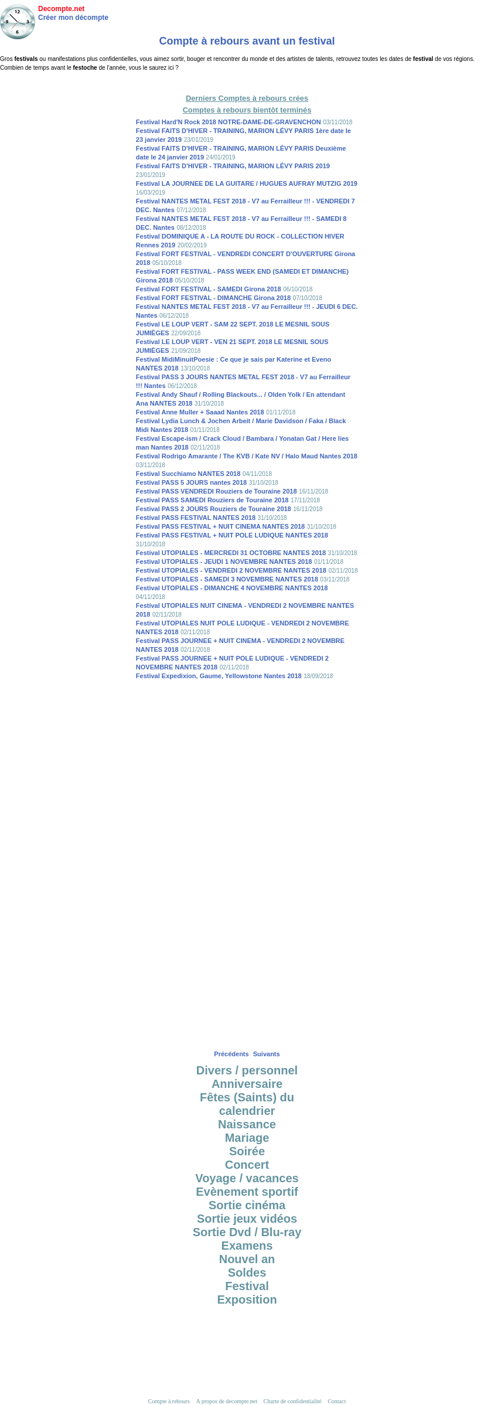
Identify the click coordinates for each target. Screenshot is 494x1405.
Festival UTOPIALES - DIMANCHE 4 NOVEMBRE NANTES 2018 (232, 587)
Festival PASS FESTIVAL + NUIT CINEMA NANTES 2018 (220, 526)
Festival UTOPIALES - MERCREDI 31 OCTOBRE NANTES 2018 (231, 552)
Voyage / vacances (246, 1178)
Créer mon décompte (73, 17)
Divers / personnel (247, 1070)
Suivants (266, 1053)
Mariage (247, 1137)
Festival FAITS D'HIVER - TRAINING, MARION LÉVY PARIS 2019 (233, 165)
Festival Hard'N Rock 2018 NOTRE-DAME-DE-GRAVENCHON (228, 121)
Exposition (247, 1299)
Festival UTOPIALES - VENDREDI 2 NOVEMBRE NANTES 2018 (231, 570)
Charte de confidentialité (293, 1401)
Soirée (247, 1151)
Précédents (231, 1053)
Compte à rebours (169, 1401)
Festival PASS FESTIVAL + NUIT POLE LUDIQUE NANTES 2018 (232, 535)
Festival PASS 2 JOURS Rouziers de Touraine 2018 (213, 508)
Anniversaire (247, 1083)
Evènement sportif (247, 1191)
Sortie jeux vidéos (247, 1218)
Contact (337, 1401)
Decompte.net (61, 9)
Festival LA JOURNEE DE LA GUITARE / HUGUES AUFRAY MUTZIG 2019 (246, 183)
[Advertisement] (247, 81)
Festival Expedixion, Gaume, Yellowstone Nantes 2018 (219, 675)
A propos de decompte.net (226, 1401)
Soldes (247, 1272)
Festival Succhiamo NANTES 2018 (188, 473)
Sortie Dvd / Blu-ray (247, 1232)
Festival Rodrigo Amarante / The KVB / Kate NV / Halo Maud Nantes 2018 (246, 456)
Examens (247, 1245)
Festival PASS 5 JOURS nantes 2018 (191, 482)
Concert (247, 1164)
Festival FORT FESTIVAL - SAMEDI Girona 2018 (208, 288)
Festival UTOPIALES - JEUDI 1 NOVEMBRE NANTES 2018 (224, 561)
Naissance (247, 1124)
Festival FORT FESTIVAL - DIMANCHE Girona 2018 (213, 297)
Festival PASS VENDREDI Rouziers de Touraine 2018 (216, 491)
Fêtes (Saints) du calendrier (247, 1104)
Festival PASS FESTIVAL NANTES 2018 (195, 517)
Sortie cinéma (247, 1205)
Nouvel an (247, 1259)
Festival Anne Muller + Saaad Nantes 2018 (200, 412)
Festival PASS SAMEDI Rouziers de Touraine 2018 (212, 500)
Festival (246, 1286)
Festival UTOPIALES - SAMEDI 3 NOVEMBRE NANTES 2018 (227, 579)
